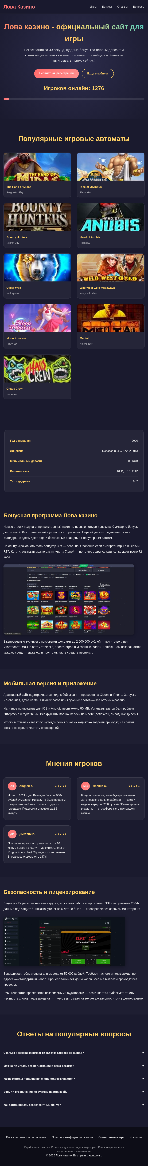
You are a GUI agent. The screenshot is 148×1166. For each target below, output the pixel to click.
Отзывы (122, 6)
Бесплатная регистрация (56, 73)
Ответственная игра (111, 1137)
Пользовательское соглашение (26, 1137)
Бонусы (107, 6)
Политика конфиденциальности (72, 1137)
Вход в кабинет (97, 73)
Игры (93, 6)
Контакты (136, 1137)
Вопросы (139, 6)
